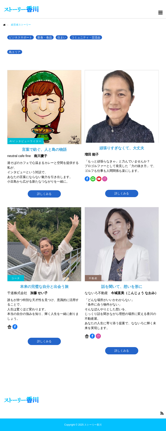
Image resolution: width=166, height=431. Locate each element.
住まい (61, 37)
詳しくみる (44, 193)
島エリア (14, 52)
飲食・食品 (44, 37)
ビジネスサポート (20, 37)
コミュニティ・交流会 (85, 37)
